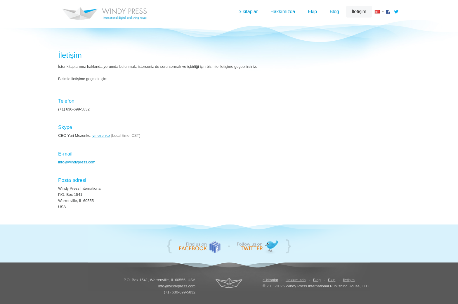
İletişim (359, 11)
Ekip (312, 11)
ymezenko (101, 135)
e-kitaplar (248, 11)
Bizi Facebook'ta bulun (200, 246)
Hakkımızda (282, 11)
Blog (334, 11)
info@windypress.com (76, 162)
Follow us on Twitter (258, 246)
